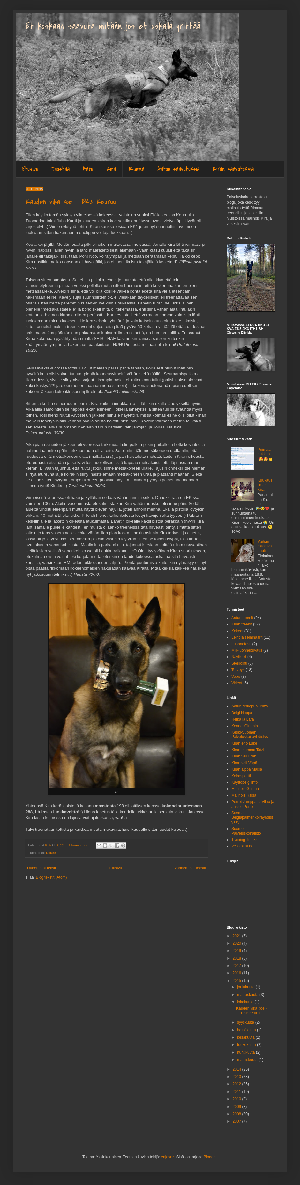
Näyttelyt (238, 657)
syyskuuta (246, 1022)
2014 (237, 1069)
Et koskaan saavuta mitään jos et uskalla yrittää (113, 26)
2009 (237, 1106)
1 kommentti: (79, 845)
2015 (237, 980)
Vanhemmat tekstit (190, 868)
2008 (237, 1114)
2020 (237, 943)
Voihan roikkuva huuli (265, 546)
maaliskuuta (248, 1059)
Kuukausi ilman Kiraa (265, 485)
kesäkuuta (246, 1037)
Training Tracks (244, 840)
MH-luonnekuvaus (246, 650)
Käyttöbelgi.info (244, 782)
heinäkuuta (247, 1030)
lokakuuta (246, 1002)
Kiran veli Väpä (244, 763)
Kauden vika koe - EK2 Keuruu (71, 202)
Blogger (210, 1157)
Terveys (237, 670)
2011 (237, 1091)
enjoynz (167, 1157)
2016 (237, 973)
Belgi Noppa (241, 713)
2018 (237, 958)
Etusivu (30, 169)
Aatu (88, 169)
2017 (237, 965)
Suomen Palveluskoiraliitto (246, 830)
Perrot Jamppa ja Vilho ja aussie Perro (252, 804)
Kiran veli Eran (243, 756)
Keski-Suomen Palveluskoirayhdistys (249, 734)
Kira (111, 169)
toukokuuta (247, 1044)
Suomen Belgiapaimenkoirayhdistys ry (252, 817)
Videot (236, 683)
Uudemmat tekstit (42, 868)
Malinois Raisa (243, 795)
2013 (237, 1076)
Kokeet (51, 853)
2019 (237, 950)
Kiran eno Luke (244, 743)
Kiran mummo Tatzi (247, 750)
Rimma (136, 169)
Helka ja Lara (242, 719)
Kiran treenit (241, 624)
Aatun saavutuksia (178, 169)
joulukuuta (246, 987)
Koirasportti (241, 776)
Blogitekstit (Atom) (51, 877)
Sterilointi (239, 663)
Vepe (235, 676)
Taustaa (60, 169)
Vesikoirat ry (241, 846)
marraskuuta (248, 994)
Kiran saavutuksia (233, 169)
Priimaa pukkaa (264, 451)
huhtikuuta (246, 1052)
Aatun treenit (242, 618)
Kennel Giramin (244, 726)
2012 (237, 1084)
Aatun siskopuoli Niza (249, 706)
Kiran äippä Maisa (246, 769)
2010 (237, 1099)
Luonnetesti (241, 644)
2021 (237, 936)
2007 (237, 1121)
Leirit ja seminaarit (246, 637)
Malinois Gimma (245, 788)
